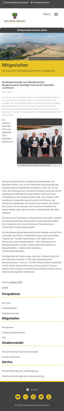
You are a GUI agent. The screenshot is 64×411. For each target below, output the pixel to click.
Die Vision (6, 303)
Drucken (32, 389)
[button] (16, 2)
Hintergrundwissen (10, 313)
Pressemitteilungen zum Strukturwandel (20, 352)
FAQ (4, 338)
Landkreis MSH (15, 282)
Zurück (5, 287)
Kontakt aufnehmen (11, 357)
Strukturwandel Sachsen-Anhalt (32, 30)
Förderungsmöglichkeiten (13, 332)
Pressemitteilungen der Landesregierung (20, 371)
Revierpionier (8, 327)
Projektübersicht (9, 308)
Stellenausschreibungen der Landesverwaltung (23, 376)
